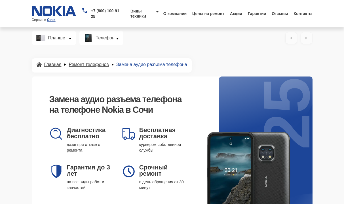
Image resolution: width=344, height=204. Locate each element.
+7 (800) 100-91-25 (106, 13)
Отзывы (280, 13)
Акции (236, 13)
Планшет (57, 38)
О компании (175, 13)
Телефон (105, 38)
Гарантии (257, 13)
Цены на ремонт (208, 13)
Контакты (303, 13)
